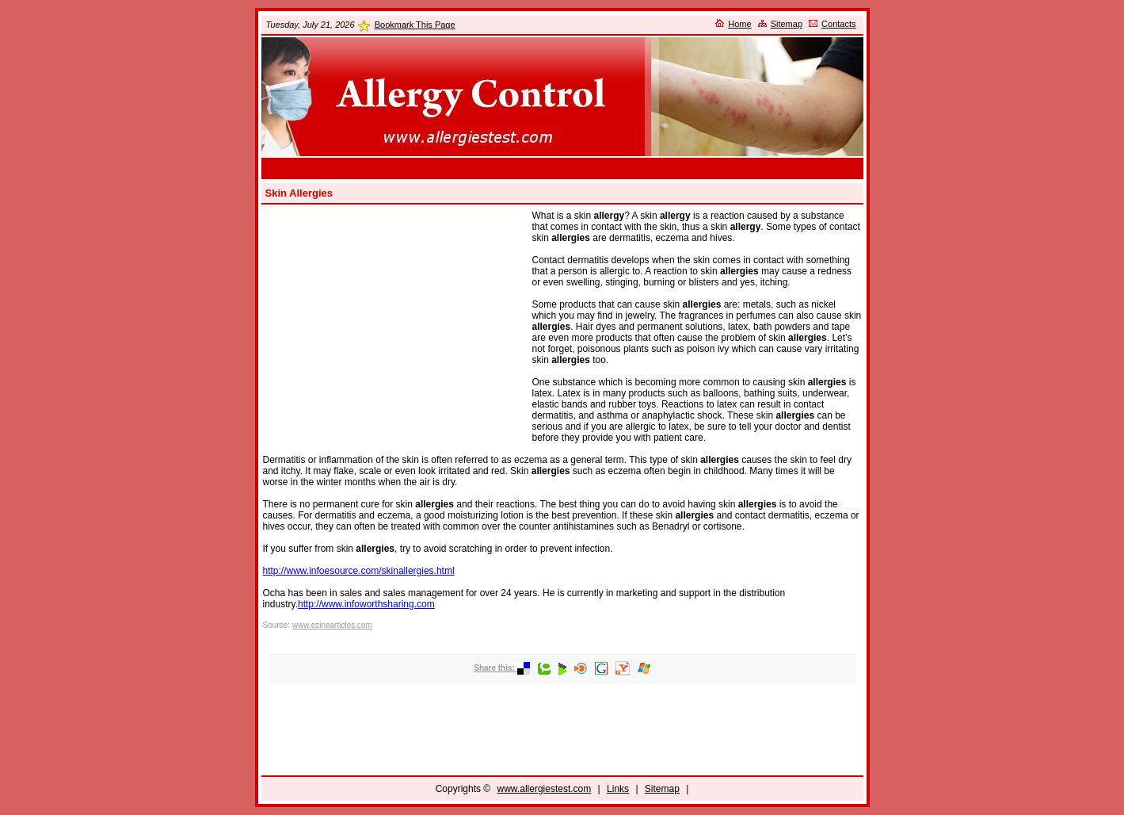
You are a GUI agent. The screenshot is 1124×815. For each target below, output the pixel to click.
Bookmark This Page (415, 24)
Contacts (838, 24)
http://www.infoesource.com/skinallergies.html (359, 570)
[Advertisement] (562, 168)
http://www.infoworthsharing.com (366, 604)
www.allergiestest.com (544, 788)
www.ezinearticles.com (332, 625)
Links (618, 788)
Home (739, 24)
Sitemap (786, 24)
